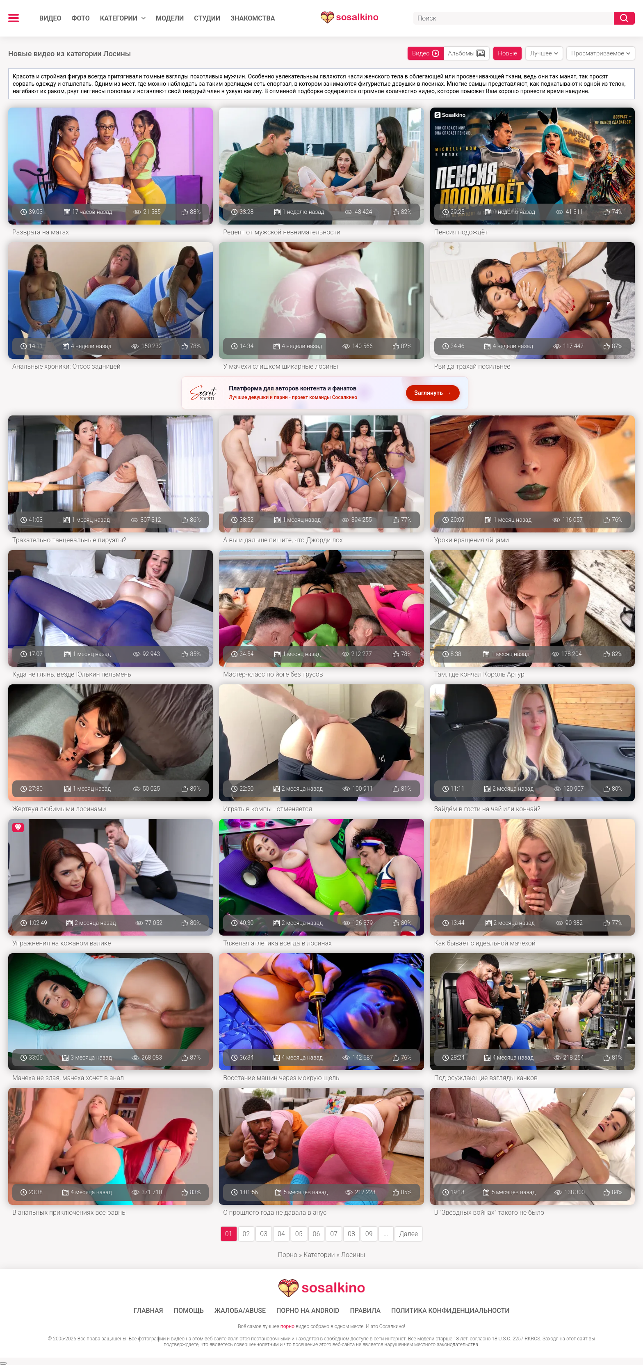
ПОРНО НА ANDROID (308, 1311)
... (385, 1234)
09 (369, 1234)
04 (281, 1234)
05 (299, 1234)
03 (263, 1234)
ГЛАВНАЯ (148, 1311)
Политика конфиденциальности (450, 1311)
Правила (365, 1311)
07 (333, 1234)
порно (287, 1326)
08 (351, 1234)
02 (246, 1234)
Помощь (189, 1311)
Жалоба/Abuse (240, 1311)
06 (316, 1234)
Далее (408, 1234)
